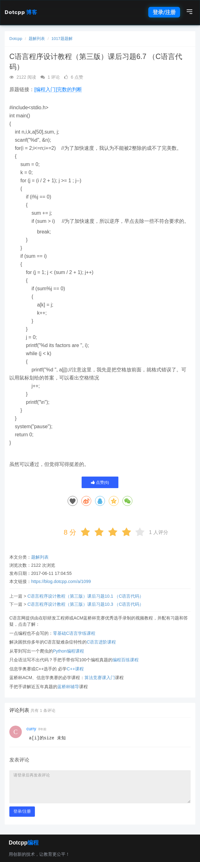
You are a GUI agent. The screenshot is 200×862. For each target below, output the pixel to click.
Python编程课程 (68, 651)
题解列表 (37, 38)
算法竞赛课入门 (99, 677)
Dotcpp (21, 12)
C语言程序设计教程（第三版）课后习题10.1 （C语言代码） (85, 596)
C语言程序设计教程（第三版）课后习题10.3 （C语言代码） (85, 604)
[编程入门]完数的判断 (58, 89)
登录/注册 (164, 12)
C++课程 (75, 668)
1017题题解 (62, 38)
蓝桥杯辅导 (68, 686)
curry (31, 728)
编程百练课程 (125, 659)
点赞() (100, 482)
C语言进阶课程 (101, 641)
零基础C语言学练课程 (74, 633)
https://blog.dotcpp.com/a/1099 (61, 581)
